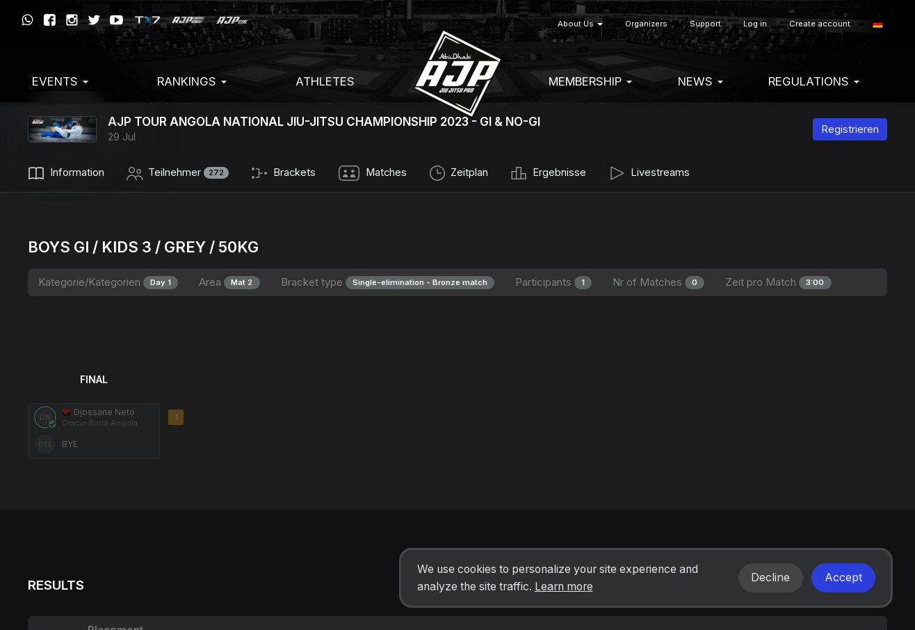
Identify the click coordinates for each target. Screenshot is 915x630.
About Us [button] (580, 24)
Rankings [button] (192, 81)
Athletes (325, 81)
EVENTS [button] (60, 81)
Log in (755, 24)
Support (705, 24)
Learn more (564, 586)
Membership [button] (590, 81)
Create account (819, 24)
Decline (770, 577)
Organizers (646, 24)
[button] (877, 24)
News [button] (700, 81)
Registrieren (850, 129)
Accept (843, 577)
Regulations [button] (813, 81)
